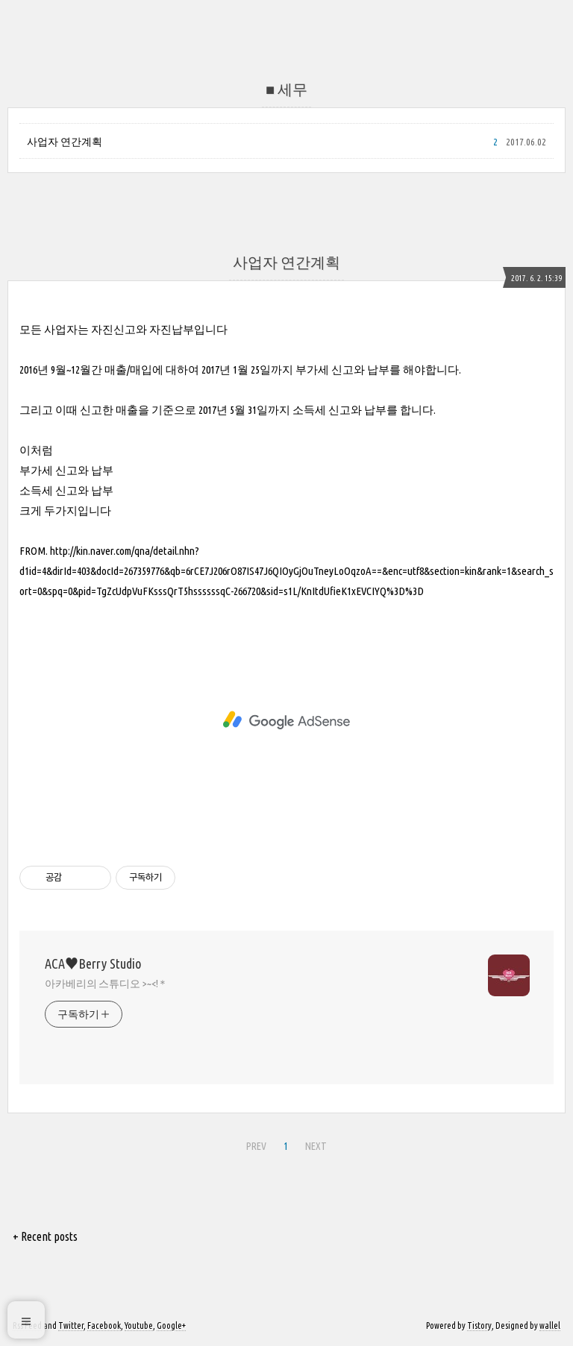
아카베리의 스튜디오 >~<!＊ (106, 984)
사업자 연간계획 (64, 142)
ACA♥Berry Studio (93, 963)
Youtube (139, 1325)
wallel (549, 1325)
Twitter (71, 1325)
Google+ (171, 1325)
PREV (254, 1144)
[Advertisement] (286, 720)
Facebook (104, 1325)
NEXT (314, 1144)
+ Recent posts (45, 1236)
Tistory (479, 1325)
